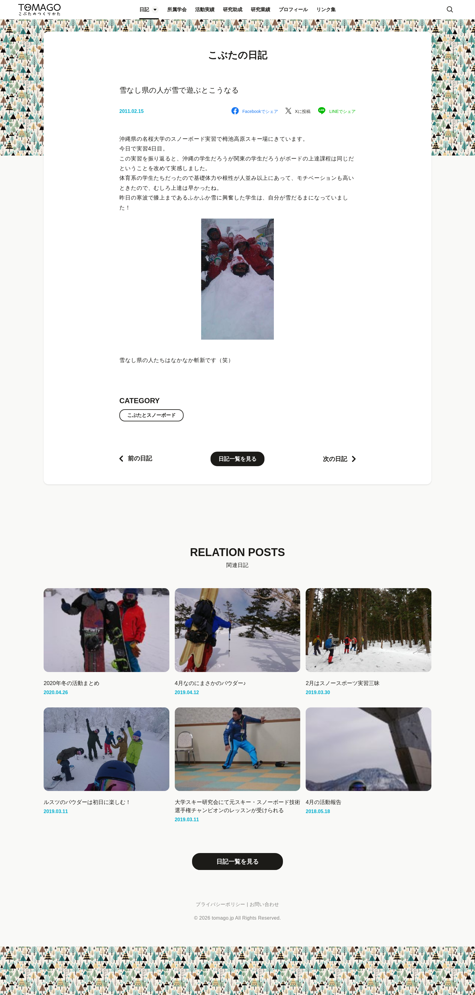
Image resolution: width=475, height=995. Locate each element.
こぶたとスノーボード (151, 415)
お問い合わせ (264, 904)
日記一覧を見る (237, 459)
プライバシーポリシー (220, 904)
